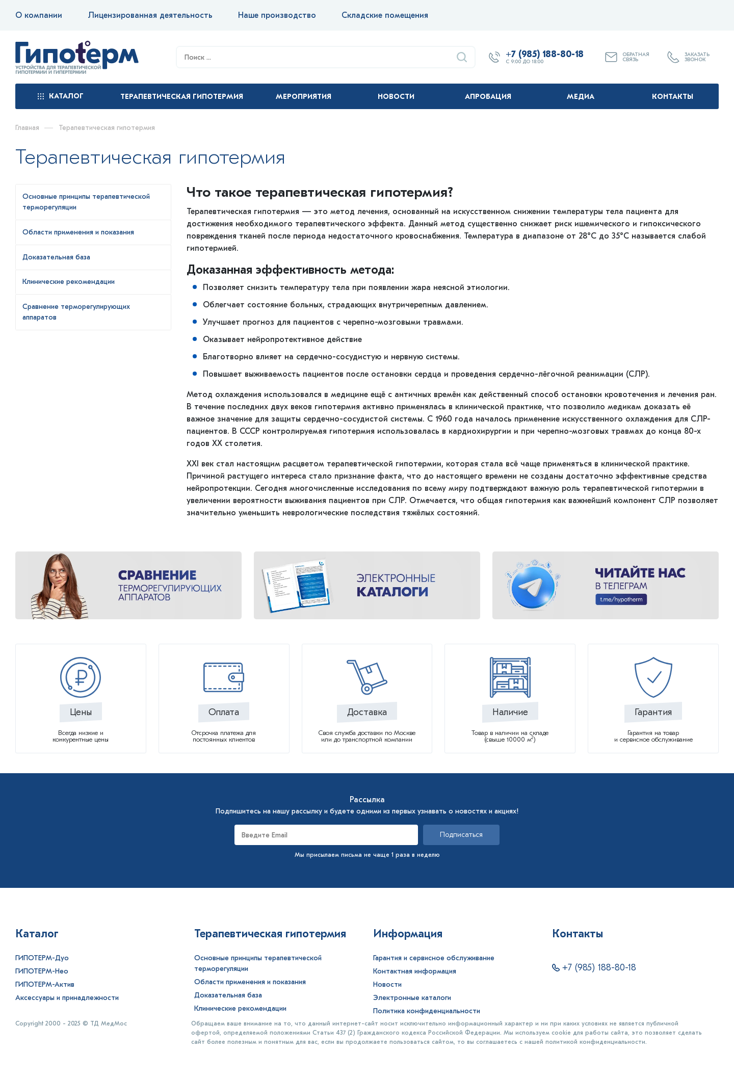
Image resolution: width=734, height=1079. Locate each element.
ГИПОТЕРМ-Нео (41, 971)
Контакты (672, 96)
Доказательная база (228, 995)
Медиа (580, 96)
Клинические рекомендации (240, 1008)
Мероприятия (303, 96)
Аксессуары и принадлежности (67, 997)
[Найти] (462, 57)
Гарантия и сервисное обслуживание (433, 958)
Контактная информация (414, 971)
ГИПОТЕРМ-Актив (44, 984)
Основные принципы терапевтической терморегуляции (258, 963)
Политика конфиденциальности (426, 1011)
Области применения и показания (250, 982)
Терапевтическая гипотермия (181, 96)
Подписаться (461, 834)
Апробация (488, 96)
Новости (396, 96)
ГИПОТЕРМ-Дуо (42, 958)
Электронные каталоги (412, 997)
